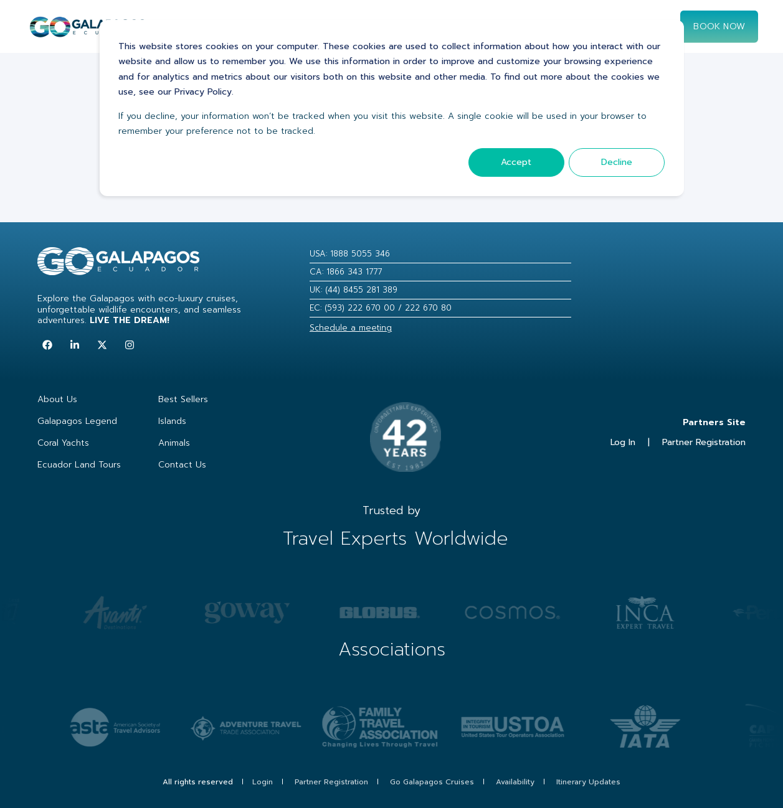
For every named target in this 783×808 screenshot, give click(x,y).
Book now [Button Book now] (719, 25)
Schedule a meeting (351, 328)
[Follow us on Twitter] (102, 345)
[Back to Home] (88, 32)
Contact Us (182, 464)
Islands (172, 421)
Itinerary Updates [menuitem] (588, 782)
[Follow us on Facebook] (47, 345)
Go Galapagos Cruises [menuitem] (432, 782)
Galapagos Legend (77, 421)
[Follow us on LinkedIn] (75, 345)
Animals (174, 442)
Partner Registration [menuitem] (331, 782)
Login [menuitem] (262, 782)
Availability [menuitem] (515, 782)
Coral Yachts (63, 442)
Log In (622, 442)
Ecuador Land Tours (79, 464)
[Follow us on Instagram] (130, 345)
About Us (57, 399)
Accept (516, 162)
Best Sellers (183, 399)
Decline (616, 162)
